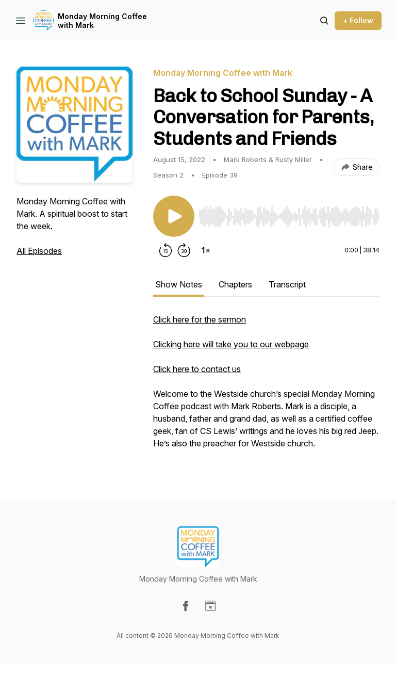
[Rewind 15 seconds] (165, 250)
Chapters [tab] (235, 284)
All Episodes (39, 251)
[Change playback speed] (205, 250)
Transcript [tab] (287, 284)
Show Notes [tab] (178, 284)
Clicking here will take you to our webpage (231, 344)
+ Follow (358, 20)
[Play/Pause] (173, 216)
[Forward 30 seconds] (184, 250)
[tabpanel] (266, 386)
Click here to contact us (197, 369)
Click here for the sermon (199, 319)
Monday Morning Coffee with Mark (102, 21)
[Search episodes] (324, 20)
